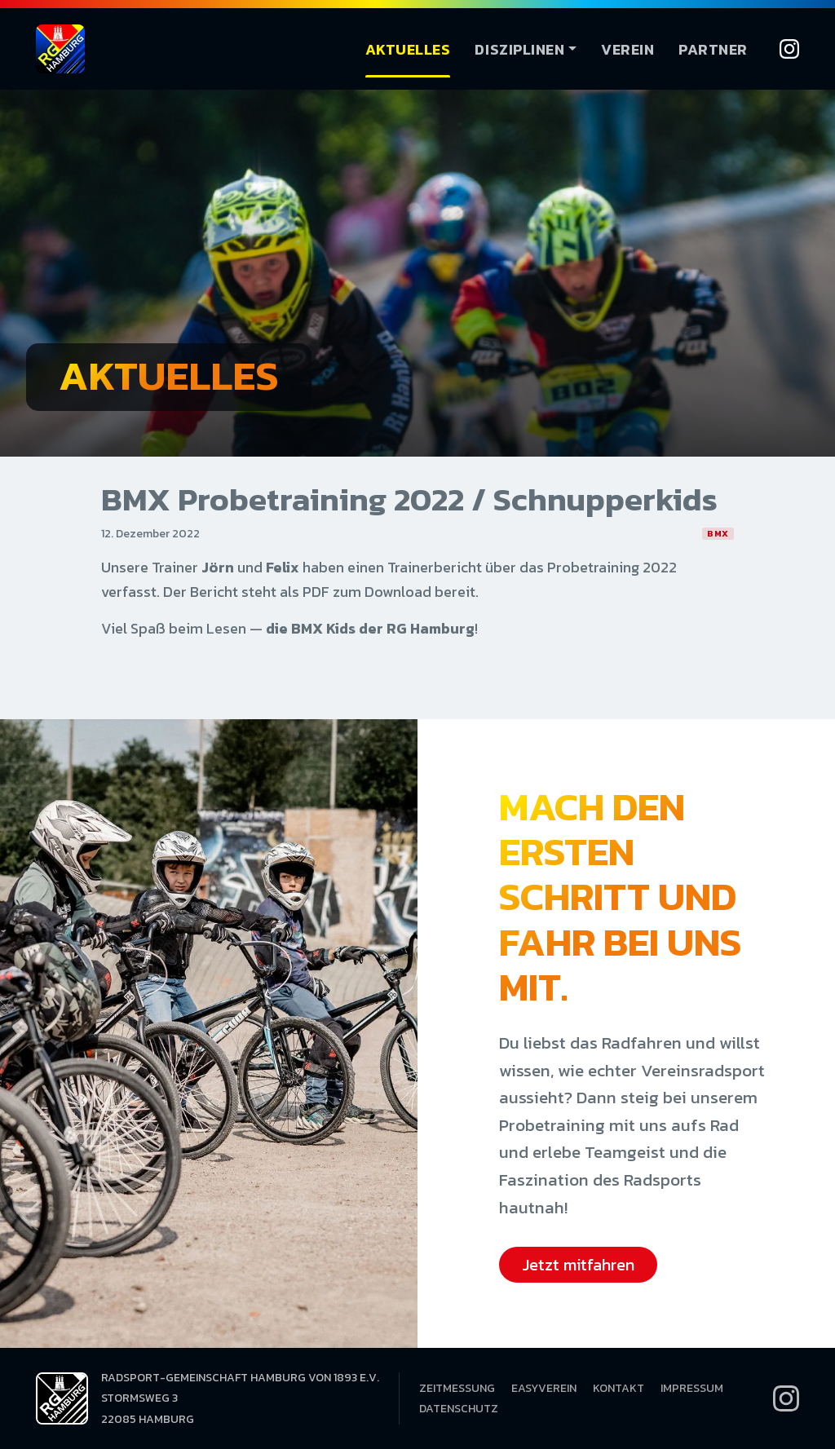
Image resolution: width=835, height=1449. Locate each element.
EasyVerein (544, 1388)
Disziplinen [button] (519, 49)
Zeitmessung (457, 1388)
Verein (627, 49)
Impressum (691, 1388)
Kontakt (618, 1388)
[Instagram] (789, 49)
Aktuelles (408, 49)
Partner (713, 49)
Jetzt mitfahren (578, 1264)
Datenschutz (458, 1408)
